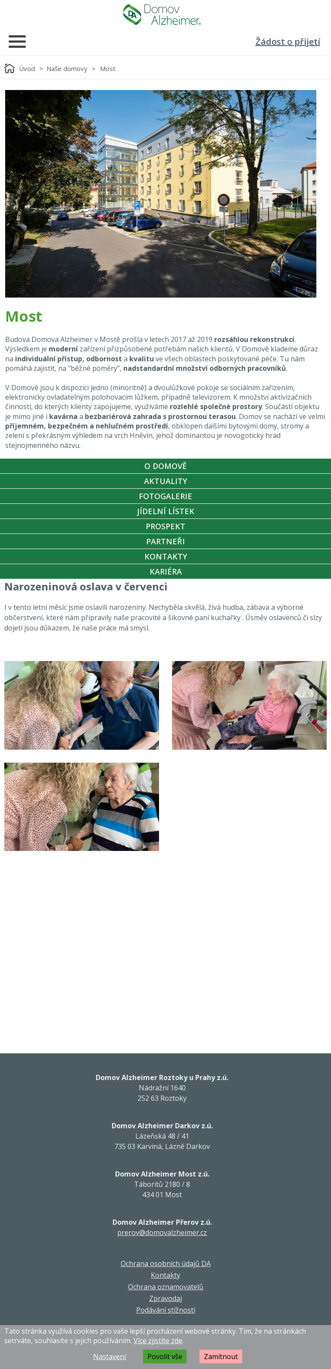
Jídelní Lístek (165, 511)
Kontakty (165, 556)
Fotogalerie (165, 496)
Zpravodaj (165, 1298)
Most (108, 68)
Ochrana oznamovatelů (165, 1286)
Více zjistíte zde (158, 1340)
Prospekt (165, 526)
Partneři (165, 541)
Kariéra (166, 571)
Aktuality (165, 481)
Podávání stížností (165, 1310)
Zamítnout (221, 1356)
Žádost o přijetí (288, 41)
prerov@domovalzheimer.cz (162, 1232)
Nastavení (109, 1356)
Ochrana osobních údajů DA (166, 1263)
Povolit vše (164, 1356)
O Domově (165, 466)
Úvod (27, 68)
